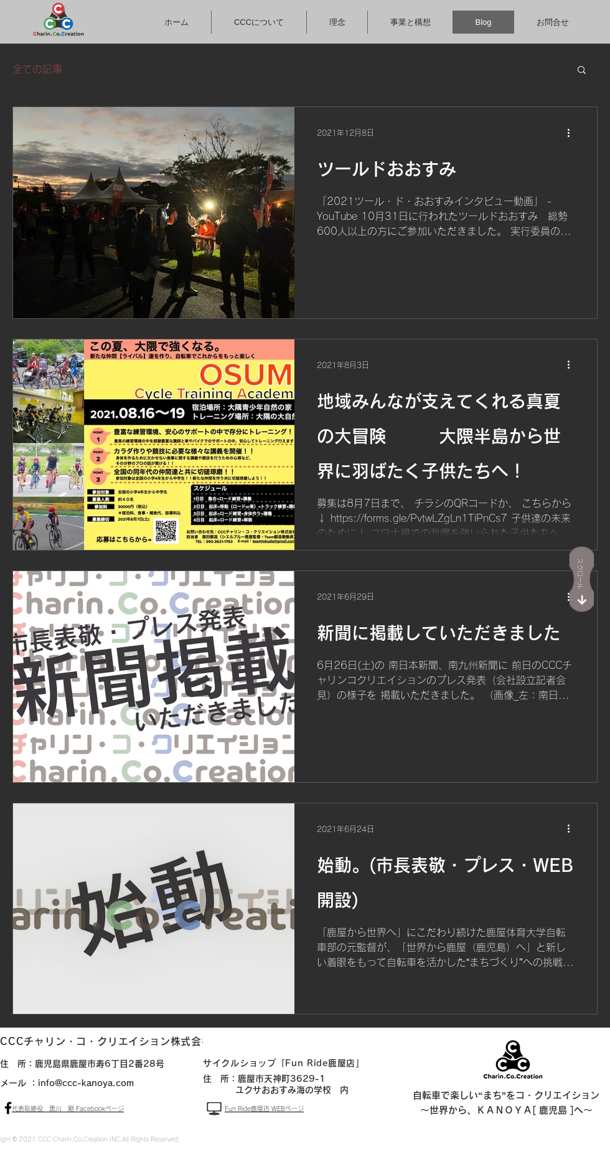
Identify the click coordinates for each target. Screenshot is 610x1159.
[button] (582, 70)
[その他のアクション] (572, 132)
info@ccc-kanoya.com (86, 1083)
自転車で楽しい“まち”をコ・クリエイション (506, 1095)
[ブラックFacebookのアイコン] (8, 1108)
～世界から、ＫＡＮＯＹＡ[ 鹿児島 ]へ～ (506, 1110)
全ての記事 (37, 69)
